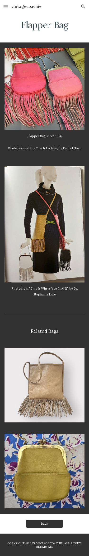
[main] (45, 25)
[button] (5, 6)
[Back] (44, 523)
